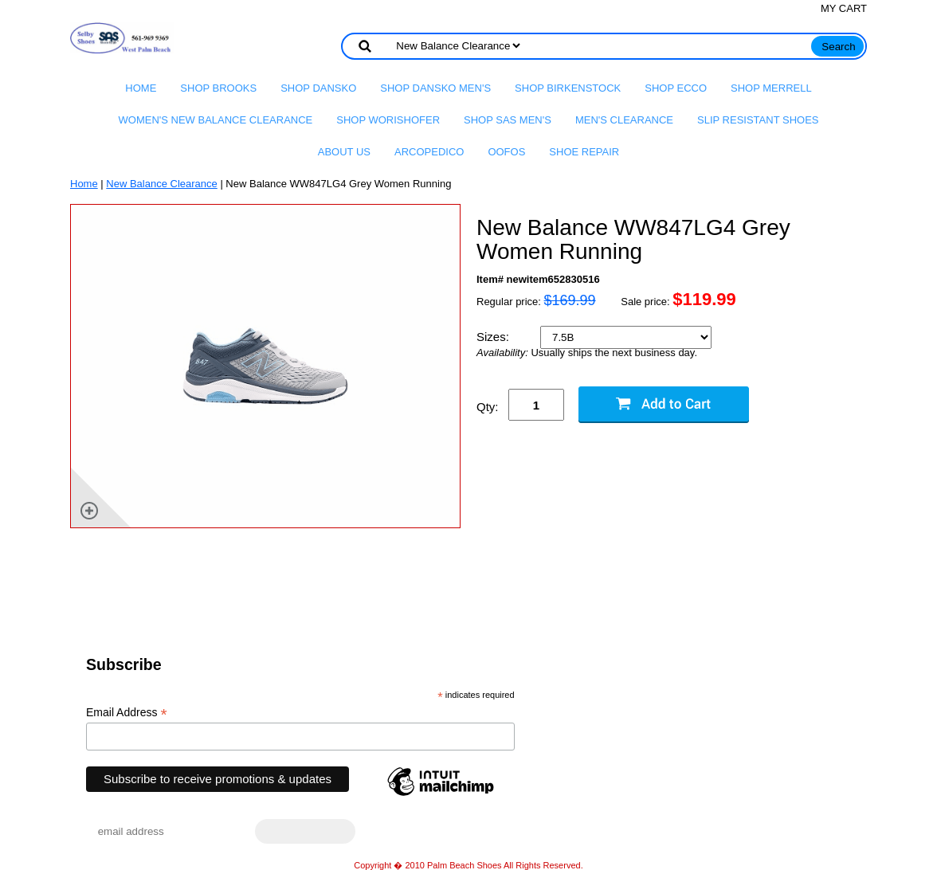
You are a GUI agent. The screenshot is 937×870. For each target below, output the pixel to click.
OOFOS (506, 152)
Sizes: (494, 337)
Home (140, 88)
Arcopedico (429, 152)
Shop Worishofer (388, 120)
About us (344, 152)
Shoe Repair (584, 152)
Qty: (487, 406)
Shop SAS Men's (507, 120)
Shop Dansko (318, 88)
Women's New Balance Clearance (216, 120)
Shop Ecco (676, 88)
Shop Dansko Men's (435, 88)
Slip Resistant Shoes (757, 120)
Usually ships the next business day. (586, 353)
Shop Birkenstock (568, 88)
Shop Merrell (771, 88)
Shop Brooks (218, 88)
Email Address (126, 712)
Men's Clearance (624, 120)
